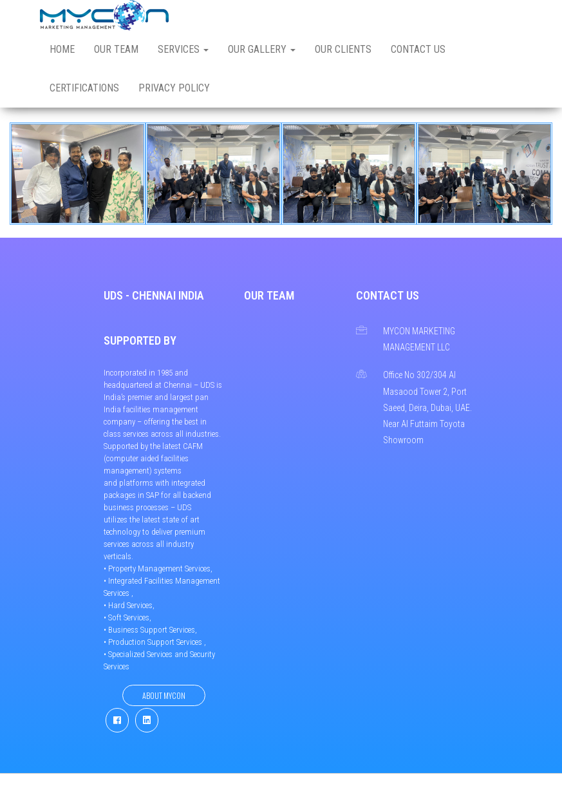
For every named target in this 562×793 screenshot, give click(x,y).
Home (62, 49)
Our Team (116, 49)
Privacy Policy (174, 88)
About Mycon (163, 695)
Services (183, 49)
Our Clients (343, 49)
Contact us (418, 49)
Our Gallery (261, 49)
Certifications (84, 88)
